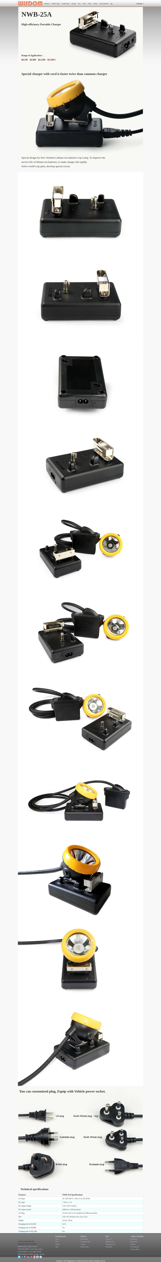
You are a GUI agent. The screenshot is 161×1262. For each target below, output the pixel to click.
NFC (57, 1241)
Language (140, 3)
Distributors (84, 1239)
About (89, 3)
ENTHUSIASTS (61, 1236)
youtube (37, 1257)
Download (109, 1247)
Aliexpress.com (110, 1244)
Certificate (133, 1239)
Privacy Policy (135, 1249)
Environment (134, 1247)
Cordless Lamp (55, 3)
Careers (132, 1244)
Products (46, 3)
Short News (134, 1241)
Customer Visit (85, 1241)
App (111, 3)
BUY (107, 1236)
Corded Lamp (65, 3)
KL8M (33, 60)
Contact (95, 3)
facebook (22, 1257)
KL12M (41, 60)
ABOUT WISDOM (137, 1236)
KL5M (24, 60)
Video (84, 3)
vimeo (40, 1257)
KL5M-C (51, 60)
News (79, 3)
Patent (58, 1244)
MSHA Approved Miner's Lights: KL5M (31, 1254)
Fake (57, 1239)
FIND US (84, 1236)
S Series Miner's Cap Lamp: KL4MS (30, 1251)
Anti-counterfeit (103, 3)
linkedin (28, 1257)
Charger (73, 3)
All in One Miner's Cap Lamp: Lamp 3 (30, 1249)
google (25, 1257)
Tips (57, 1247)
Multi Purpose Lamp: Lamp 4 (27, 1246)
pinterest (31, 1257)
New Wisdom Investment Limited (30, 3)
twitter (19, 1257)
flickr (34, 1257)
